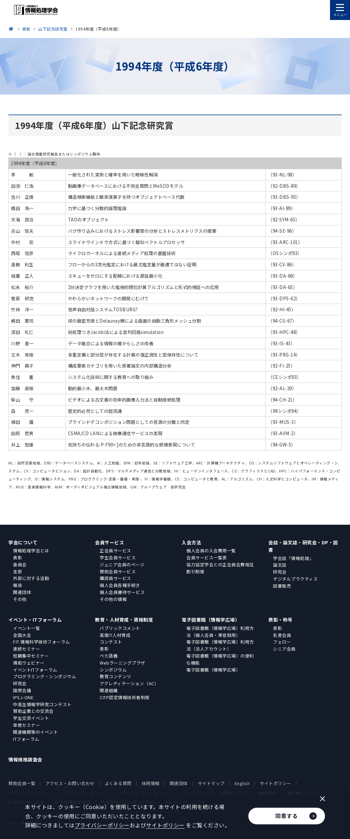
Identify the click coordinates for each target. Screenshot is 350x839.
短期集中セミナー (31, 656)
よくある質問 (118, 783)
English (242, 783)
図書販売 (282, 586)
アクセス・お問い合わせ (70, 783)
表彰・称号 (280, 619)
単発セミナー (26, 725)
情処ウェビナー (29, 663)
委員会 (20, 564)
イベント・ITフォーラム (35, 619)
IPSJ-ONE (23, 697)
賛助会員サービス (118, 571)
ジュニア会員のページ (122, 564)
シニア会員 (284, 649)
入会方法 (191, 542)
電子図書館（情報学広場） (211, 619)
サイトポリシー (275, 783)
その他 (20, 599)
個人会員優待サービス (122, 592)
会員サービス (109, 542)
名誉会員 (282, 635)
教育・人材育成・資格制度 (124, 619)
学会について (22, 542)
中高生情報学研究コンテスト (42, 704)
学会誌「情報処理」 (293, 558)
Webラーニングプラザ (122, 663)
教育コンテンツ (115, 676)
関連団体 (22, 592)
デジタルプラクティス (295, 579)
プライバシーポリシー (102, 825)
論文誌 (280, 565)
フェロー (282, 642)
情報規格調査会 (25, 759)
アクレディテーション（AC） (129, 683)
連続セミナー (26, 649)
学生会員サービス (118, 557)
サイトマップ (211, 783)
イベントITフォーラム (35, 670)
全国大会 (22, 635)
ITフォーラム (26, 739)
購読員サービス (115, 578)
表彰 (17, 557)
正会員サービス (115, 550)
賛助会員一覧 (21, 783)
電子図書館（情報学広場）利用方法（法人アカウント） (220, 645)
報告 (17, 585)
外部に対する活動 (31, 578)
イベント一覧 (26, 628)
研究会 (280, 572)
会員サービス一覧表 (206, 557)
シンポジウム (113, 670)
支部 (17, 571)
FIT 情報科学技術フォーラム (41, 642)
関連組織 (109, 690)
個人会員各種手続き (120, 585)
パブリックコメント (120, 628)
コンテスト (111, 642)
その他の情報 (113, 599)
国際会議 (22, 690)
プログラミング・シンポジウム (44, 676)
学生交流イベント (31, 718)
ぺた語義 (109, 656)
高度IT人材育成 (115, 635)
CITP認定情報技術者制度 (125, 697)
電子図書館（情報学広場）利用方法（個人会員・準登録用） (220, 631)
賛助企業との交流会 (33, 711)
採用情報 (151, 783)
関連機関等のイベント (35, 732)
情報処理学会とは (31, 550)
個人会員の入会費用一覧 (211, 550)
